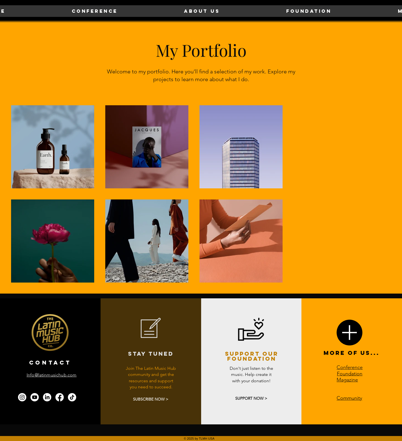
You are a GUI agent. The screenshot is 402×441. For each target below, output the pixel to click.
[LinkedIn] (47, 397)
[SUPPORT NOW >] (251, 398)
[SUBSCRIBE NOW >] (151, 399)
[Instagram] (22, 397)
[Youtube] (34, 397)
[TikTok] (72, 397)
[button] (95, 11)
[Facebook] (59, 397)
